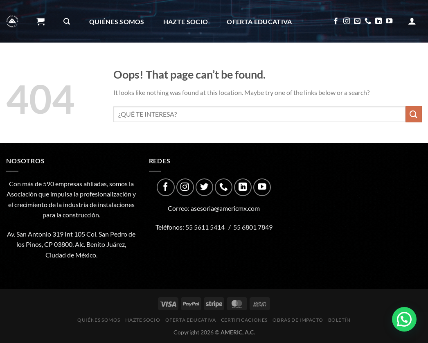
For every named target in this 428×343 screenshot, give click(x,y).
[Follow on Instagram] (346, 21)
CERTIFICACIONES (69, 64)
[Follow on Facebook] (336, 21)
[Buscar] (67, 21)
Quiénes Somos (116, 21)
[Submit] (413, 114)
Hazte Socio (185, 21)
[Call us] (368, 21)
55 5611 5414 (205, 227)
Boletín (221, 64)
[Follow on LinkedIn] (378, 21)
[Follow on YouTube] (389, 21)
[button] (404, 319)
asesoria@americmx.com (225, 208)
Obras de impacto (153, 64)
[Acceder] (412, 21)
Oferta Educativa (259, 21)
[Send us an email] (357, 21)
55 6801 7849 (253, 227)
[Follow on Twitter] (204, 187)
